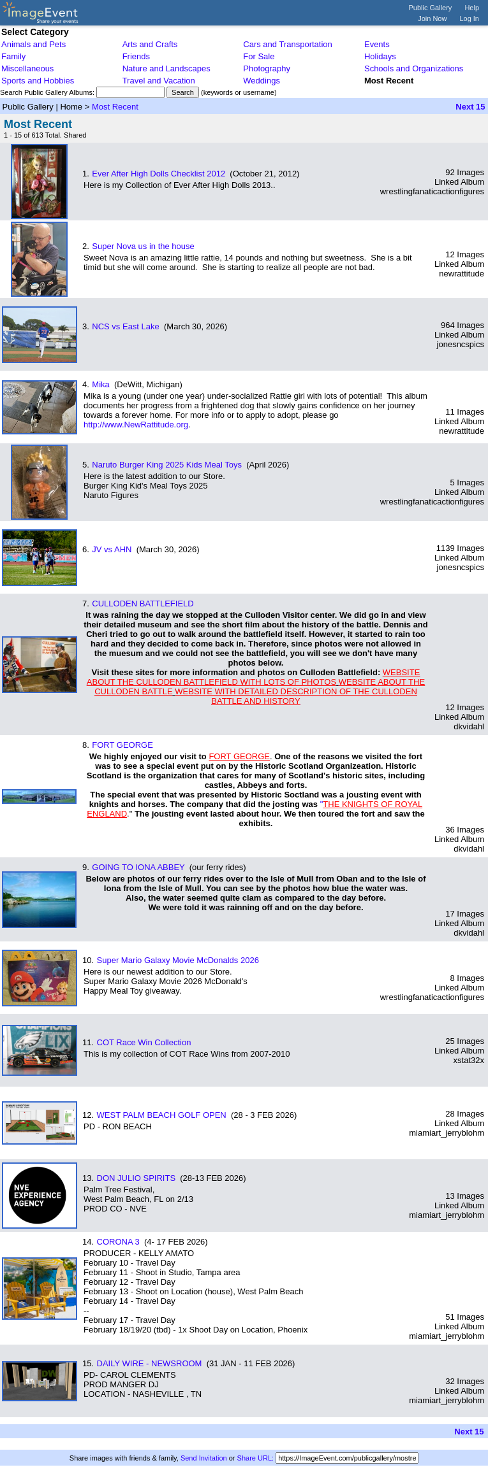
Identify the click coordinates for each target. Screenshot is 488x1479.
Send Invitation (204, 1458)
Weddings (261, 80)
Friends (136, 56)
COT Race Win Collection (144, 1042)
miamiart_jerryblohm (446, 1133)
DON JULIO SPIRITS (136, 1178)
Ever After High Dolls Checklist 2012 (158, 173)
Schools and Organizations (413, 68)
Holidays (380, 56)
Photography (266, 68)
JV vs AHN (111, 549)
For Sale (258, 56)
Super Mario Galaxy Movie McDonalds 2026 (178, 960)
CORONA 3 (118, 1242)
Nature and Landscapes (166, 68)
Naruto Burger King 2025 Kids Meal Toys (167, 464)
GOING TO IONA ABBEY (138, 867)
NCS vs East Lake (125, 326)
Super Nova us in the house (143, 246)
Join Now (432, 18)
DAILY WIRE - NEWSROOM (149, 1363)
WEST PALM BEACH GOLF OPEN (161, 1115)
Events (377, 44)
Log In (469, 18)
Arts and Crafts (150, 44)
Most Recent (115, 106)
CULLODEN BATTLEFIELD (142, 603)
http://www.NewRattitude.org (136, 424)
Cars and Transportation (287, 44)
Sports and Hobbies (37, 80)
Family (13, 56)
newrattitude (461, 273)
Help (471, 7)
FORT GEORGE (122, 745)
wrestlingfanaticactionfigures (432, 191)
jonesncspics (460, 344)
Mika (100, 384)
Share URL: (255, 1458)
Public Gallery (430, 7)
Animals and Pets (33, 44)
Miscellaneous (27, 68)
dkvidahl (469, 726)
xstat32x (469, 1060)
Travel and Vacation (158, 80)
